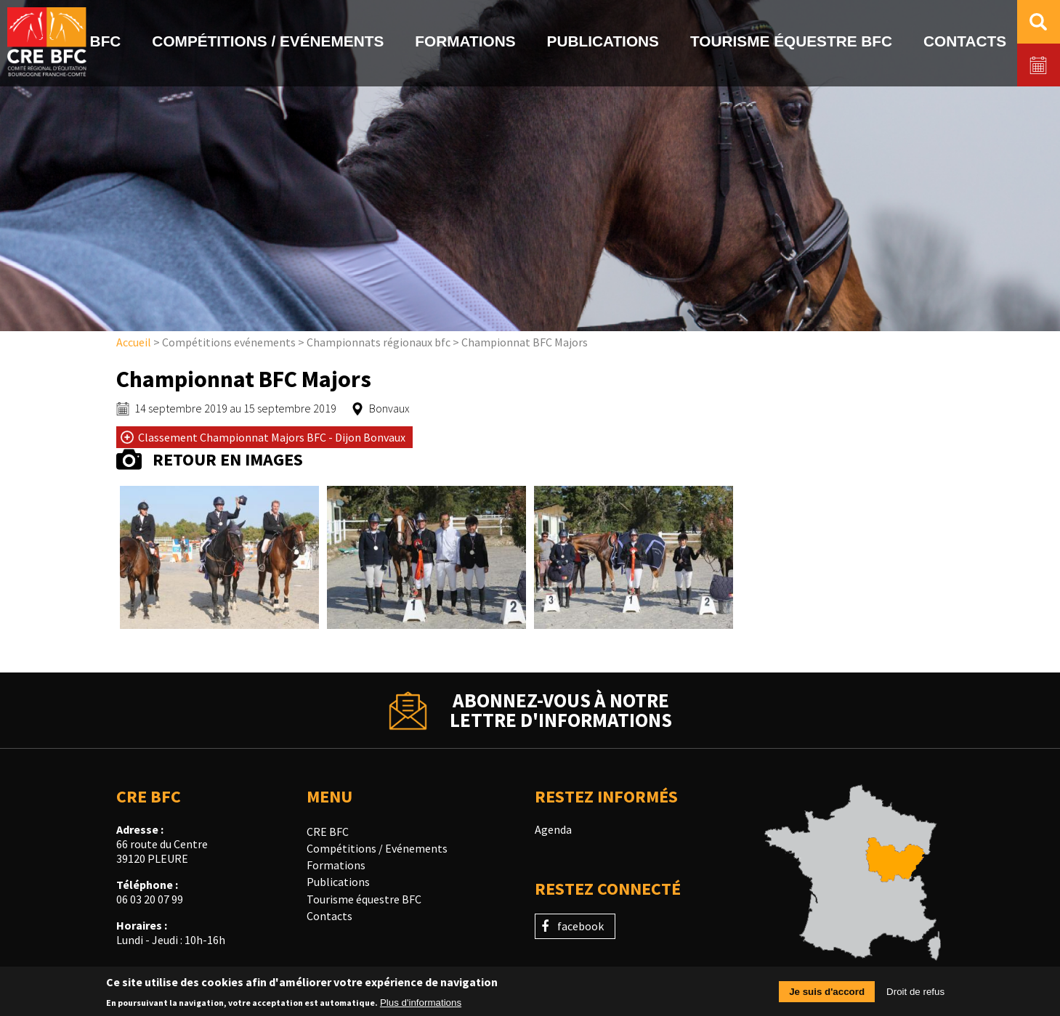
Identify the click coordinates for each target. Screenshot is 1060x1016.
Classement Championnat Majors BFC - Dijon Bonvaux (271, 437)
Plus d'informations (420, 1006)
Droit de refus (915, 995)
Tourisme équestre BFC (364, 899)
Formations (336, 865)
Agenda (553, 829)
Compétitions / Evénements (377, 848)
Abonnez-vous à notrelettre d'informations (561, 710)
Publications (338, 881)
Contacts (329, 916)
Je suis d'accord (827, 995)
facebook (580, 926)
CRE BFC (328, 831)
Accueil (133, 342)
